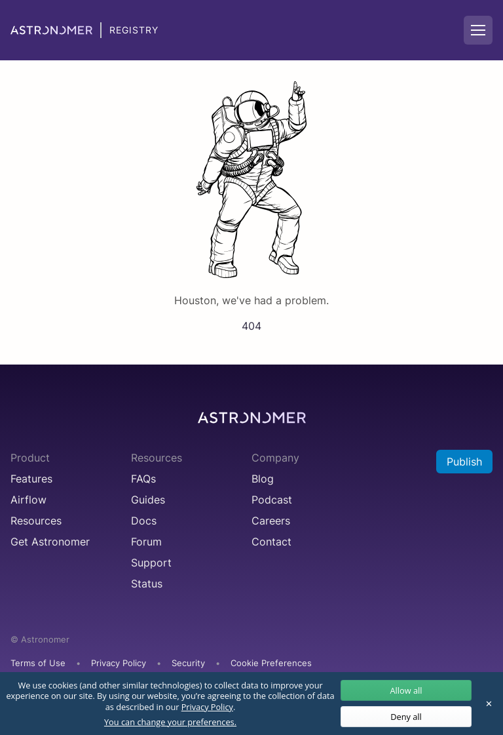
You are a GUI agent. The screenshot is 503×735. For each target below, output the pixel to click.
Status (146, 583)
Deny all (406, 717)
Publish (464, 461)
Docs (144, 520)
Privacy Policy (118, 663)
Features (31, 478)
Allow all (406, 690)
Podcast (272, 499)
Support (151, 562)
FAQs (143, 478)
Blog (263, 478)
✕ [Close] (489, 703)
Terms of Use (37, 663)
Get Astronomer (50, 541)
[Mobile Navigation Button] (478, 30)
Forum (146, 541)
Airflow (28, 499)
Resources (36, 520)
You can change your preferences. (170, 722)
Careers (271, 520)
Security (188, 663)
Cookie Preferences (271, 663)
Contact (271, 541)
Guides (148, 499)
